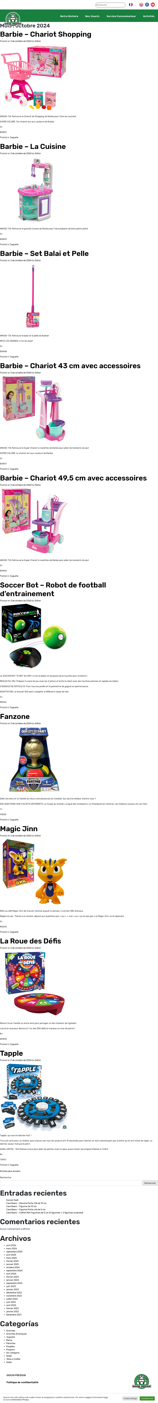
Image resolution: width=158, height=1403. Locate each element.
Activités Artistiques (16, 1334)
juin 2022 (11, 1302)
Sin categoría (12, 1353)
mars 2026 (11, 1248)
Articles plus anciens (10, 1171)
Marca (9, 1340)
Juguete (14, 137)
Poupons (10, 1349)
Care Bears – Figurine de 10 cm (21, 1206)
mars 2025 (11, 1258)
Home (52, 16)
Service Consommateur (121, 16)
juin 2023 (11, 1286)
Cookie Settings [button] (130, 1398)
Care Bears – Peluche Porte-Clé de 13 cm (26, 1203)
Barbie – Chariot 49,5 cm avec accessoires (73, 478)
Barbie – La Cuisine (33, 146)
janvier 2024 (12, 1280)
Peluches (10, 1343)
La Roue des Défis (30, 941)
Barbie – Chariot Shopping (45, 34)
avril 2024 (11, 1273)
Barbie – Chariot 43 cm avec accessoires (70, 365)
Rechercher (5, 1177)
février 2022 (12, 1308)
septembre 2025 (14, 1251)
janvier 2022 (12, 1311)
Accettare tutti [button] (147, 1398)
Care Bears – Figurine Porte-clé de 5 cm (25, 1209)
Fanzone (15, 716)
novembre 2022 (14, 1296)
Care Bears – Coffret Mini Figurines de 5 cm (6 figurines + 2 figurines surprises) (44, 1212)
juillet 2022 (12, 1299)
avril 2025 (11, 1255)
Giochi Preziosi (13, 19)
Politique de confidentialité (22, 1382)
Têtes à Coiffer (13, 1359)
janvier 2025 (12, 1264)
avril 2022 (11, 1305)
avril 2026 (11, 1245)
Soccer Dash (12, 1200)
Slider (9, 1356)
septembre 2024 (14, 1270)
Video (9, 1362)
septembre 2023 (14, 1283)
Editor (38, 41)
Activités (149, 16)
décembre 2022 (14, 1292)
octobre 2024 (13, 1267)
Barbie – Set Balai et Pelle (44, 253)
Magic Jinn (19, 828)
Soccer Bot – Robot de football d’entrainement (53, 589)
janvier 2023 (12, 1289)
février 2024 (12, 1277)
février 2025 (12, 1261)
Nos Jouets (92, 16)
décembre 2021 (13, 1314)
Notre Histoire (69, 16)
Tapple (11, 1053)
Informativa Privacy (20, 1400)
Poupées (10, 1346)
